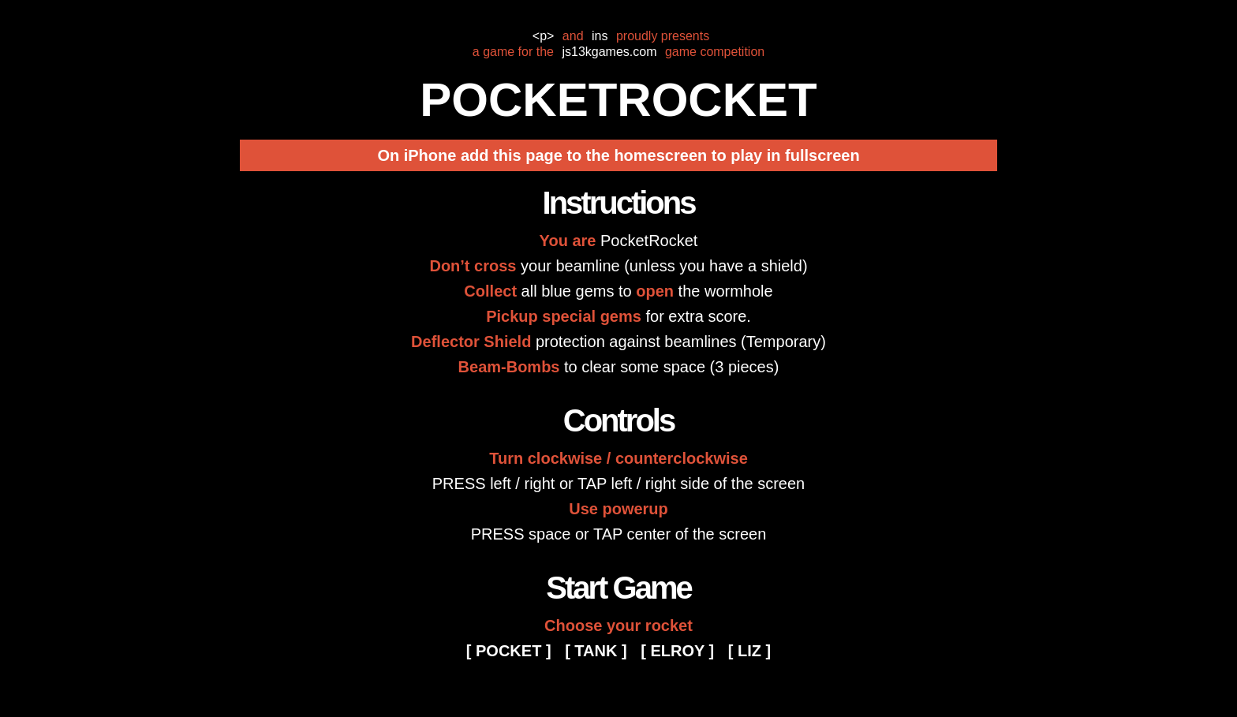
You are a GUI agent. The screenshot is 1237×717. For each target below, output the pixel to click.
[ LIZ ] (749, 650)
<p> (544, 36)
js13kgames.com (609, 51)
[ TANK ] (596, 650)
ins (599, 36)
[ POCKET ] (508, 650)
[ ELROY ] (677, 650)
